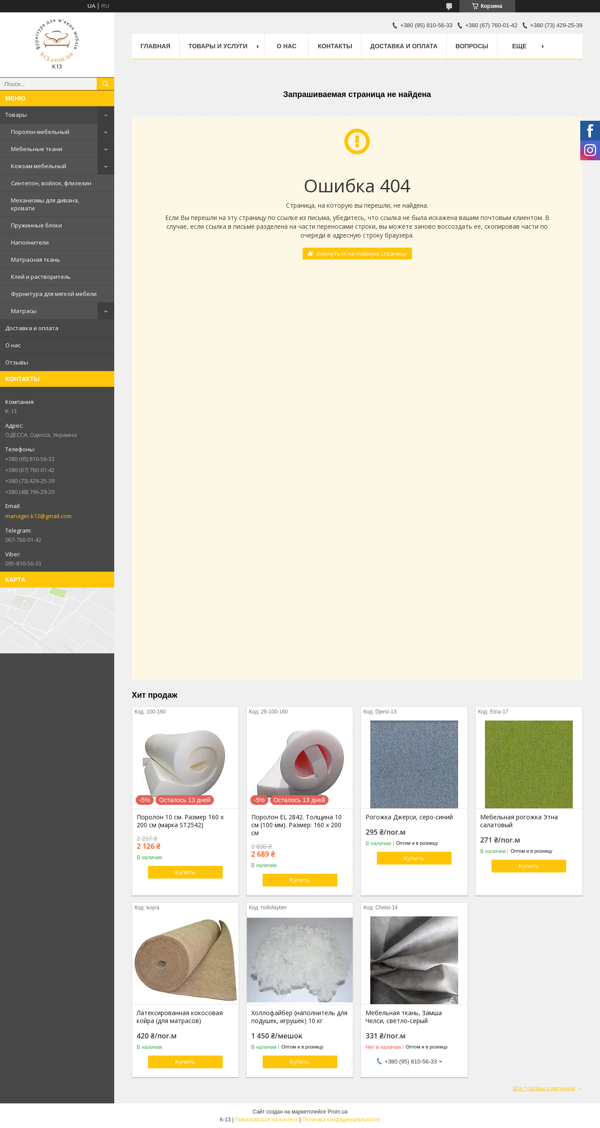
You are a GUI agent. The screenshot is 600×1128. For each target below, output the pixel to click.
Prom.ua (337, 1112)
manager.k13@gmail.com (38, 516)
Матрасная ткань (35, 259)
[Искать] (105, 83)
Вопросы (471, 46)
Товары (16, 115)
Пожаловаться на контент (266, 1120)
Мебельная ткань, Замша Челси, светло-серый (403, 1017)
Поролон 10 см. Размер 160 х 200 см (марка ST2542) (180, 821)
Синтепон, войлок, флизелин (51, 183)
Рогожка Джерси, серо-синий (409, 817)
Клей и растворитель (41, 277)
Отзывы (16, 362)
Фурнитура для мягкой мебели (54, 294)
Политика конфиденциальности (341, 1120)
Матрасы (23, 311)
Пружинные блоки (36, 225)
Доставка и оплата (31, 328)
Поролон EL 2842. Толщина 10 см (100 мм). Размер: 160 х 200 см (296, 825)
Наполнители (30, 242)
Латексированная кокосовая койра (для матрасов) (180, 1017)
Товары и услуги (218, 46)
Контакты (335, 46)
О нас (13, 345)
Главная (155, 46)
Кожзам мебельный (38, 166)
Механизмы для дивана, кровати (45, 204)
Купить (185, 872)
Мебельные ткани (36, 149)
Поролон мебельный (40, 132)
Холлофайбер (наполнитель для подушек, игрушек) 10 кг (299, 1017)
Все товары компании (544, 1088)
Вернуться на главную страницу (362, 253)
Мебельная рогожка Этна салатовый (519, 821)
